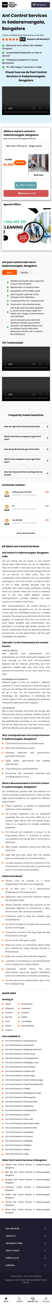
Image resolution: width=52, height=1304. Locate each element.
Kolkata (24, 1017)
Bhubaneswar (27, 1004)
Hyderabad (26, 1008)
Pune (7, 1021)
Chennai (8, 1013)
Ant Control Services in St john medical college (24, 1080)
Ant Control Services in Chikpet (17, 1088)
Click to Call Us (27, 185)
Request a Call (28, 193)
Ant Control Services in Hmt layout (19, 1136)
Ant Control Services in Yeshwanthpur (20, 1067)
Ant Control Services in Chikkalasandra (21, 1110)
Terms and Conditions (32, 1276)
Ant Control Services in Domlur (17, 1115)
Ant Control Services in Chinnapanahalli (21, 1102)
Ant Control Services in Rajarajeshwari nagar (23, 1093)
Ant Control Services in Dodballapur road (21, 1062)
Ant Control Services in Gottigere (18, 1145)
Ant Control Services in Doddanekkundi (21, 1041)
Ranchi (8, 1004)
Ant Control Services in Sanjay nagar (20, 1075)
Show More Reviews (26, 533)
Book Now (38, 175)
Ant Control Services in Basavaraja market (22, 1123)
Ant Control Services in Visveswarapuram (22, 1058)
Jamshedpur (26, 1021)
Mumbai (8, 1017)
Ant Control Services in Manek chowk (20, 1054)
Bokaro (8, 1026)
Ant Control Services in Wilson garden (20, 1097)
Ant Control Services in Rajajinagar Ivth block (23, 1049)
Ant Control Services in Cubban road (20, 1071)
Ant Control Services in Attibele (17, 1149)
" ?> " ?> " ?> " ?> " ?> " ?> (26, 146)
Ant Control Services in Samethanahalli (21, 1128)
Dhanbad (25, 1013)
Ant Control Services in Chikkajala (18, 1141)
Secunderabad (27, 1026)
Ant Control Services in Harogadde (19, 1132)
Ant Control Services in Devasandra (19, 1045)
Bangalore (9, 1008)
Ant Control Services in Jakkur (17, 1154)
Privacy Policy (16, 1276)
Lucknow (8, 1030)
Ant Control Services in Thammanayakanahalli (24, 1084)
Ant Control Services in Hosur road (19, 1119)
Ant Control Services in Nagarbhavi (19, 1106)
